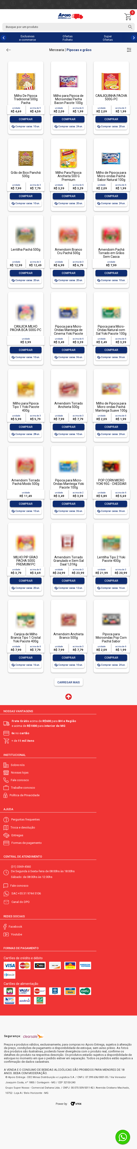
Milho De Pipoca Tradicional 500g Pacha (26, 99)
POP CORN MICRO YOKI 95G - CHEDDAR (111, 482)
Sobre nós (18, 765)
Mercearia (56, 50)
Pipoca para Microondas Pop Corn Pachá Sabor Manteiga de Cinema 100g (111, 641)
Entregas (17, 835)
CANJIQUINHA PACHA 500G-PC (111, 97)
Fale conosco (20, 780)
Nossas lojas (19, 772)
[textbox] (68, 27)
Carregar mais (68, 682)
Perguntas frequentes (25, 819)
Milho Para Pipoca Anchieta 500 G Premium (68, 176)
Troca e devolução (23, 827)
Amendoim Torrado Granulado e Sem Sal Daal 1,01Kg (68, 560)
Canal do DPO (20, 902)
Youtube (16, 934)
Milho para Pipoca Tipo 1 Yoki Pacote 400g (25, 407)
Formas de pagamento (26, 843)
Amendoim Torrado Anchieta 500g (68, 405)
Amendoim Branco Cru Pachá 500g (68, 251)
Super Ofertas (108, 38)
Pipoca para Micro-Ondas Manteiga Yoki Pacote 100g (68, 483)
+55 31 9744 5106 (29, 893)
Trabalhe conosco (23, 787)
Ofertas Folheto (68, 38)
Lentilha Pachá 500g (25, 249)
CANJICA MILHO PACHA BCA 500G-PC (25, 328)
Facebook (15, 926)
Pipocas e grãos (79, 50)
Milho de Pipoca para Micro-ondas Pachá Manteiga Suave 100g (111, 407)
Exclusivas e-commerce (27, 38)
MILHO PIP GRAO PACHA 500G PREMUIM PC (26, 560)
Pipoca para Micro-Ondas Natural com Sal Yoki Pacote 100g (111, 330)
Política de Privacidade (24, 795)
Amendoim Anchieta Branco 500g (68, 635)
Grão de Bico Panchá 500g (26, 174)
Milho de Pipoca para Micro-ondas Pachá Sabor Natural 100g (111, 176)
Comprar (26, 119)
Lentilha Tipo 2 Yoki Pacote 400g (111, 558)
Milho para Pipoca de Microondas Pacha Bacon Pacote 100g (68, 99)
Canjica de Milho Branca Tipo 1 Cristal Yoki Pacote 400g (26, 637)
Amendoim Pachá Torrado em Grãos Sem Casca (111, 253)
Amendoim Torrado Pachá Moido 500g (25, 482)
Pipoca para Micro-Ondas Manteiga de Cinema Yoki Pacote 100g (68, 332)
